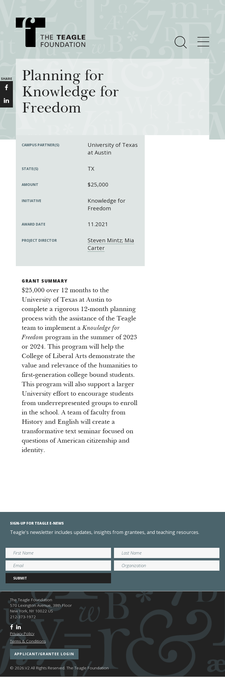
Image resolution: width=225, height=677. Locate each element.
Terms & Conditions (28, 641)
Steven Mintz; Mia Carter (111, 243)
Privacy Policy (22, 633)
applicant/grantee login (44, 653)
